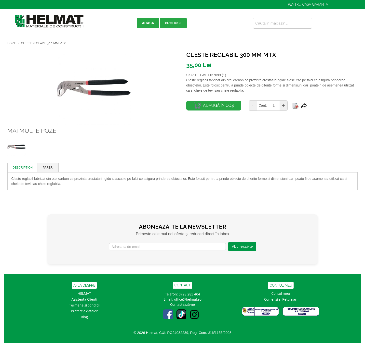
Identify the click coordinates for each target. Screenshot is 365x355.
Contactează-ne (182, 304)
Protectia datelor (84, 311)
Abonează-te (242, 246)
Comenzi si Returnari (280, 299)
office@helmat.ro (188, 299)
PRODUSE (173, 23)
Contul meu (280, 293)
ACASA (148, 23)
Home (11, 43)
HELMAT (84, 293)
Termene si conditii (84, 305)
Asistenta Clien (83, 299)
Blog (84, 317)
